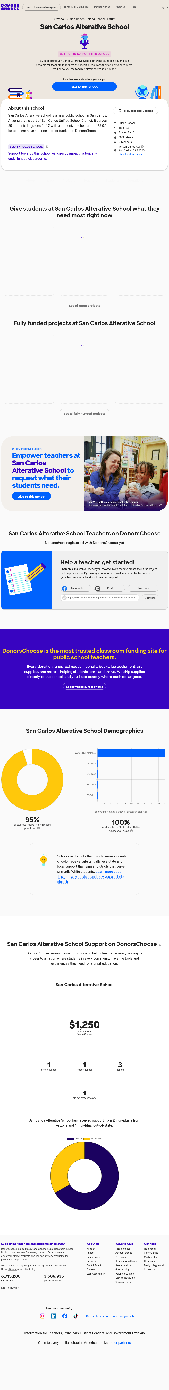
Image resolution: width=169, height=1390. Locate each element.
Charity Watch (58, 1265)
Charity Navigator (10, 1269)
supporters (20, 1277)
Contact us (149, 1269)
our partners (121, 1343)
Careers (91, 1269)
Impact (49, 181)
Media (147, 1257)
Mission (91, 1248)
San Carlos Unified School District (93, 19)
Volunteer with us (124, 1273)
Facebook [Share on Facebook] (72, 589)
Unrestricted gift (123, 1282)
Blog (155, 1257)
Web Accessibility (96, 1273)
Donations (135, 181)
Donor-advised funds (126, 1261)
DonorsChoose (10, 7)
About (30, 181)
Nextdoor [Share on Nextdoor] (139, 588)
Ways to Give (124, 1244)
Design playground (154, 1265)
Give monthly (122, 1269)
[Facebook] (65, 1316)
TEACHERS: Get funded (76, 7)
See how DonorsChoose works (84, 686)
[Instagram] (42, 1316)
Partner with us (102, 7)
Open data (149, 1261)
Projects (69, 181)
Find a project (122, 1248)
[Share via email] (109, 588)
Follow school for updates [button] (136, 111)
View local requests (130, 154)
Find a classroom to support (42, 7)
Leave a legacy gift (125, 1277)
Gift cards (120, 1257)
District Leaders (92, 1333)
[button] (109, 597)
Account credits (123, 1252)
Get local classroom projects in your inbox (111, 1316)
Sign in (164, 7)
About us (120, 7)
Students (113, 181)
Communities (151, 1252)
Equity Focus (93, 1257)
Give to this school (84, 87)
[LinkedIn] (53, 1316)
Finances (91, 1261)
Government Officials (129, 1333)
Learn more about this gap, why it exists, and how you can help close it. (90, 877)
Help (133, 7)
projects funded (63, 1277)
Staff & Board (94, 1265)
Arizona (59, 19)
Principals (71, 1333)
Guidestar (30, 1269)
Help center (150, 1248)
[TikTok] (76, 1316)
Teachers (90, 181)
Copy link (150, 597)
